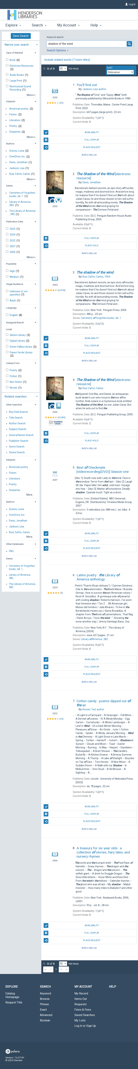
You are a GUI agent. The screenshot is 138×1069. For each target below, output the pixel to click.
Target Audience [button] (14, 284)
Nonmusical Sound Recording (20, 88)
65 (61, 102)
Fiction (14, 376)
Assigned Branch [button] (15, 322)
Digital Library (18, 340)
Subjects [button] (10, 101)
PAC (11, 551)
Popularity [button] (11, 263)
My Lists (80, 1020)
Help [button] (95, 25)
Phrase (44, 1004)
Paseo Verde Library (21, 352)
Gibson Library (18, 335)
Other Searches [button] (14, 404)
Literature (14, 120)
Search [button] (39, 25)
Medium (15, 276)
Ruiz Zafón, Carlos (19, 173)
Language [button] (11, 307)
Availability (71, 132)
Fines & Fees (82, 1009)
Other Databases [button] (15, 544)
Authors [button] (10, 143)
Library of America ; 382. (20, 203)
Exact (43, 1009)
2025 (13, 228)
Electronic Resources (21, 65)
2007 (13, 246)
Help (112, 986)
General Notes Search (21, 435)
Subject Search (17, 429)
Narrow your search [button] (16, 44)
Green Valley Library (21, 346)
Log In (132, 4)
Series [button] (9, 185)
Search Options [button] (57, 50)
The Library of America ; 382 (22, 213)
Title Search (16, 417)
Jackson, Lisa (16, 168)
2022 (13, 240)
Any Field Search (18, 411)
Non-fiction (16, 381)
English (14, 315)
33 (61, 719)
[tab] (21, 44)
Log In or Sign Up (85, 1026)
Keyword (45, 993)
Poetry (14, 370)
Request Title (13, 1002)
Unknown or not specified (18, 293)
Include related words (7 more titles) (67, 59)
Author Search (17, 423)
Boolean (45, 1020)
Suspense (15, 131)
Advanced (46, 1015)
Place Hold (71, 245)
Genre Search (16, 446)
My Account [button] (68, 25)
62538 (61, 290)
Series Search (17, 452)
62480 (61, 417)
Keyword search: (56, 37)
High (12, 271)
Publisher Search (18, 440)
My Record (81, 993)
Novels (14, 387)
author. (94, 89)
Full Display (71, 140)
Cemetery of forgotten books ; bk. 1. (22, 194)
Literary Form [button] (13, 363)
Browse (45, 999)
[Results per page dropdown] (63, 68)
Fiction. (13, 114)
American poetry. (19, 108)
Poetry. (13, 126)
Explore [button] (13, 25)
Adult (13, 300)
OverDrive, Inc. (17, 156)
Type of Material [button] (14, 52)
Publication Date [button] (14, 221)
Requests (80, 1004)
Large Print (16, 80)
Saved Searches (84, 1015)
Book (13, 60)
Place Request (72, 147)
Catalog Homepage (12, 995)
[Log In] (126, 4)
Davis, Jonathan (18, 162)
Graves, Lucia (16, 150)
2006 (13, 252)
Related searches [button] (15, 396)
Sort (109, 68)
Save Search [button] (21, 36)
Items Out (80, 999)
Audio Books (17, 74)
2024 (13, 234)
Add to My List (89, 154)
